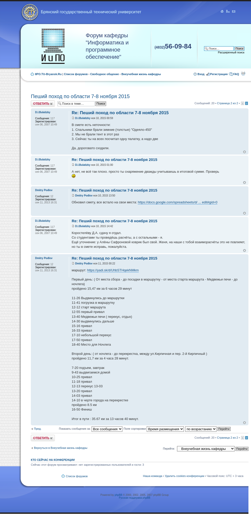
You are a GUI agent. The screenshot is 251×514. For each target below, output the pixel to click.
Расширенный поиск (231, 52)
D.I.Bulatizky (82, 118)
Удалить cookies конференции (184, 475)
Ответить (43, 103)
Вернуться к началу (244, 151)
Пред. (37, 428)
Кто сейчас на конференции (53, 459)
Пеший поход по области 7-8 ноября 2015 (80, 96)
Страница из (227, 103)
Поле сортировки (154, 428)
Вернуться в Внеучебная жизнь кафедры (60, 447)
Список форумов (76, 74)
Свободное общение (104, 74)
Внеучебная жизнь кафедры (141, 74)
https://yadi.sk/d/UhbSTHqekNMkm (113, 270)
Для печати (243, 73)
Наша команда (152, 475)
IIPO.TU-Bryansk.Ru (48, 74)
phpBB (118, 495)
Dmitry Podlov (84, 195)
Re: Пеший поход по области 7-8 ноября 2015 (120, 112)
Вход (200, 74)
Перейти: (169, 448)
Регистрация (219, 74)
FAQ (236, 74)
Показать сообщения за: (90, 428)
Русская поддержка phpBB (134, 497)
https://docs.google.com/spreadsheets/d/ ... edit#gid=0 (177, 202)
